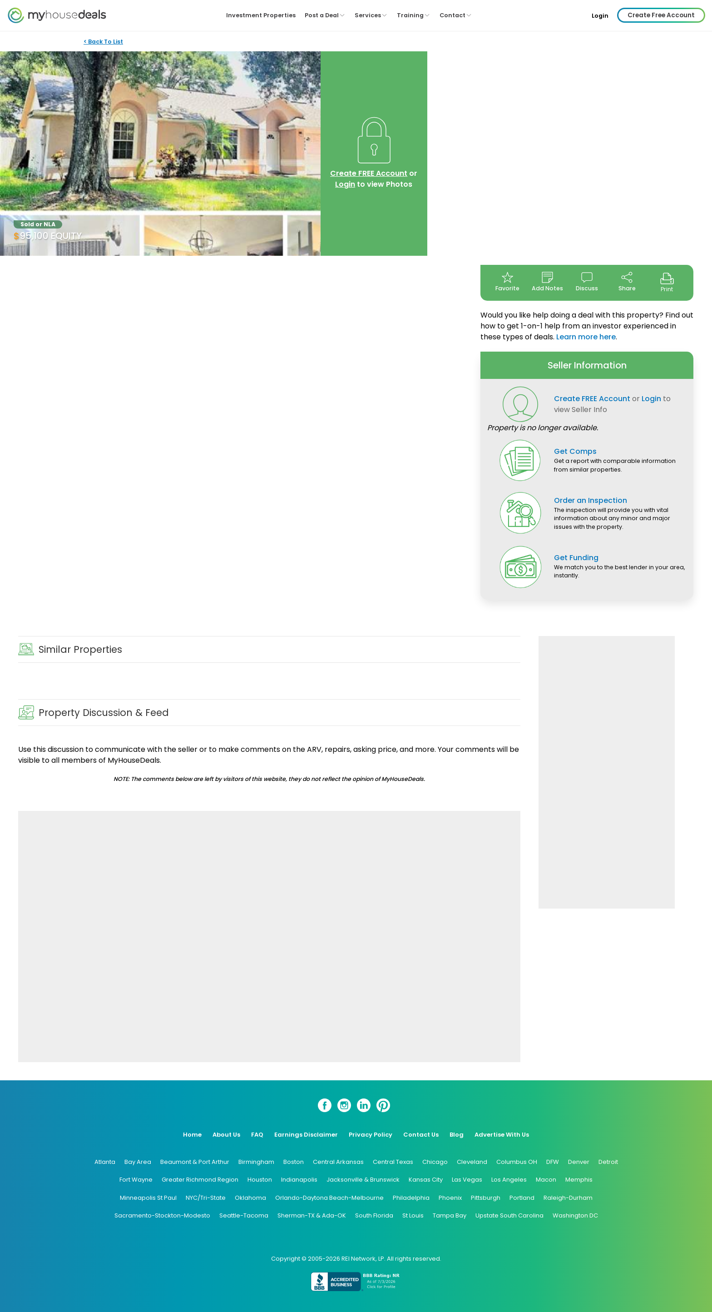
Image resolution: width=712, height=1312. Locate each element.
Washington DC (575, 1215)
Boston (293, 1162)
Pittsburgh (485, 1197)
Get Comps (575, 451)
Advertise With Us (502, 1134)
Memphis (579, 1179)
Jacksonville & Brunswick (363, 1179)
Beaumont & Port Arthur (194, 1162)
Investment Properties (261, 15)
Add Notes (547, 282)
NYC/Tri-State (206, 1197)
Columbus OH (516, 1162)
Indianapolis (299, 1179)
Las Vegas (467, 1179)
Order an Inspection (590, 500)
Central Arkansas (338, 1162)
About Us (226, 1134)
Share (627, 282)
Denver (578, 1162)
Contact (456, 15)
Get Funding (576, 557)
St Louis (413, 1215)
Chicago (435, 1162)
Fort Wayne (136, 1179)
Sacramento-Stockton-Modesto (162, 1215)
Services (371, 15)
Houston (259, 1179)
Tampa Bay (449, 1215)
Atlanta (104, 1162)
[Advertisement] (269, 936)
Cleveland (472, 1162)
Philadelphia (411, 1197)
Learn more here (586, 337)
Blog (457, 1134)
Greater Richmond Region (200, 1179)
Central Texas (393, 1162)
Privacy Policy (370, 1134)
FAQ (257, 1134)
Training (413, 15)
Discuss (587, 282)
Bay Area (137, 1162)
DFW (552, 1162)
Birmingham (256, 1162)
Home (192, 1134)
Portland (521, 1197)
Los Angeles (509, 1179)
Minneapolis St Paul (148, 1197)
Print (667, 282)
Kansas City (426, 1179)
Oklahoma (250, 1197)
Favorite (507, 282)
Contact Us (421, 1134)
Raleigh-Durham (568, 1197)
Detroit (608, 1162)
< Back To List (103, 41)
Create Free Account (661, 15)
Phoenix (450, 1197)
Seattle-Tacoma (243, 1215)
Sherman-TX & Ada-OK (311, 1215)
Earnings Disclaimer (306, 1134)
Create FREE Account (368, 173)
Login (600, 16)
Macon (546, 1179)
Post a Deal (325, 15)
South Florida (374, 1215)
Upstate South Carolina (509, 1215)
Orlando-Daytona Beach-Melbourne (329, 1197)
